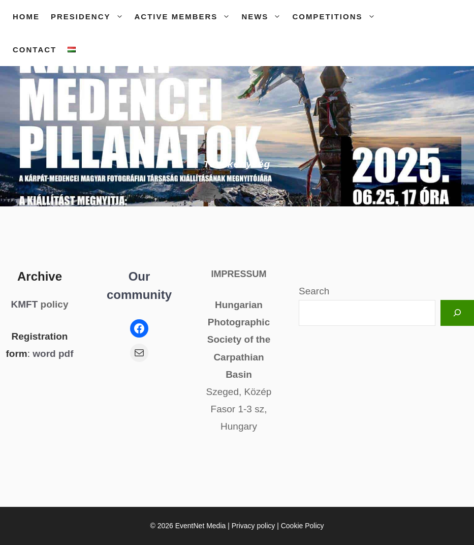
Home (26, 16)
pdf (66, 353)
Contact (34, 49)
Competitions (336, 16)
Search (314, 291)
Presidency (90, 16)
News (264, 16)
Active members (185, 16)
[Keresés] (457, 313)
